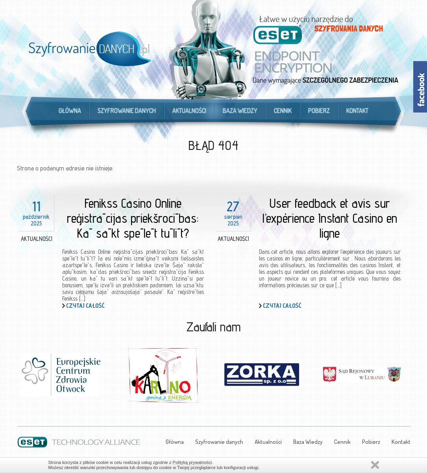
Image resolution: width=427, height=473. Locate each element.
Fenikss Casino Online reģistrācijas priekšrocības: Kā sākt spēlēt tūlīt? (133, 218)
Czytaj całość (85, 305)
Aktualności (189, 111)
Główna (70, 111)
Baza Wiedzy (240, 111)
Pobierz (319, 111)
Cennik (283, 111)
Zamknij (375, 465)
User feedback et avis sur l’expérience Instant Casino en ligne (329, 218)
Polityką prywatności (192, 462)
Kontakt (357, 111)
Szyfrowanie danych (127, 111)
